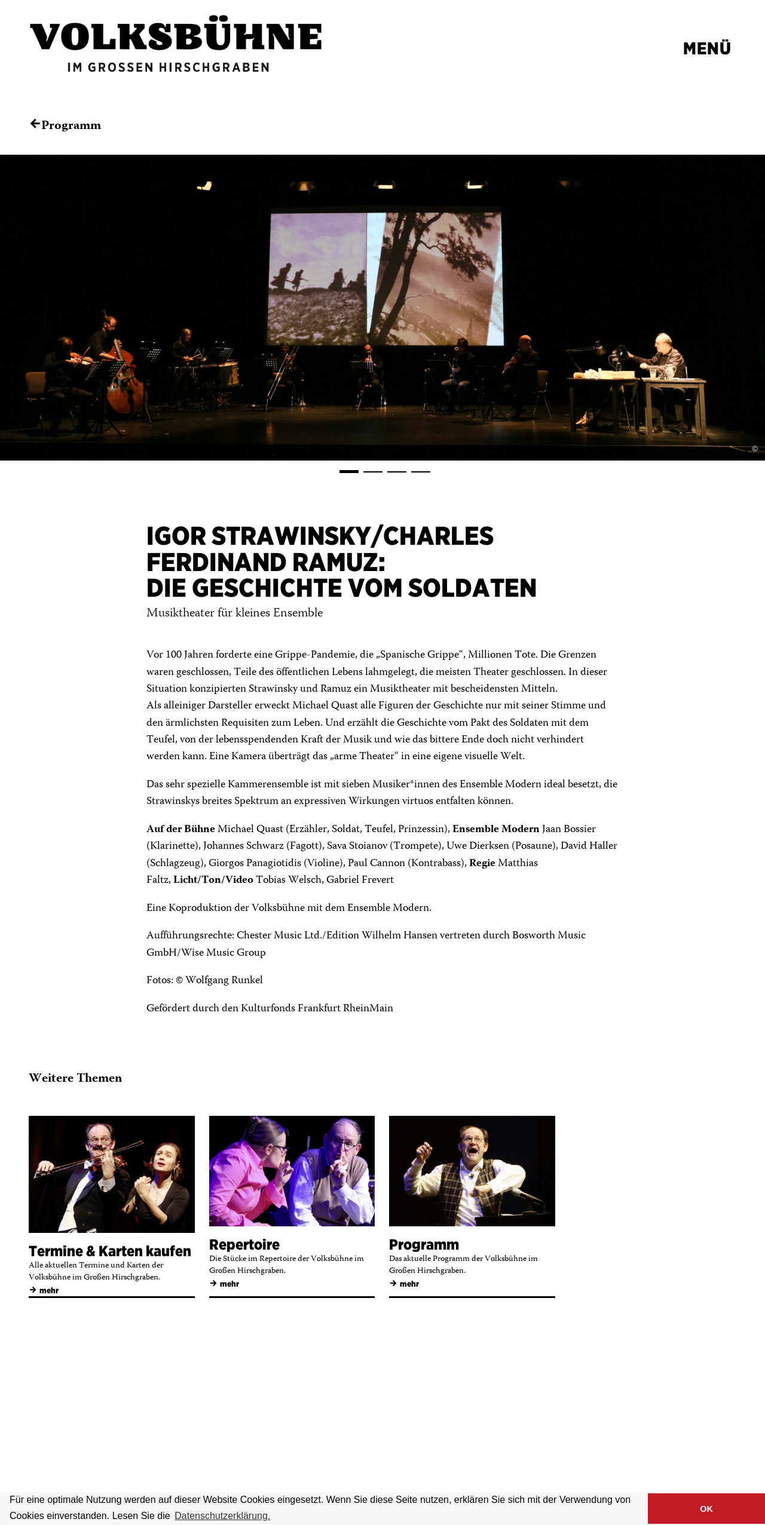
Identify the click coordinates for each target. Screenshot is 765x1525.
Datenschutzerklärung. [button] (222, 1516)
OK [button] (706, 1509)
